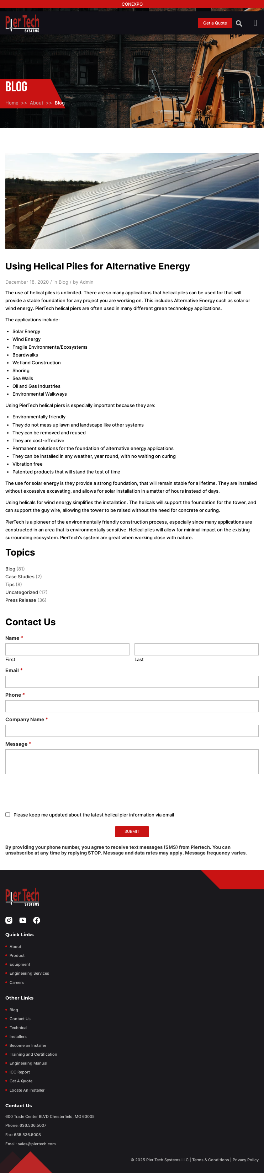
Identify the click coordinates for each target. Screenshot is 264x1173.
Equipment (20, 964)
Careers (17, 982)
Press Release (20, 600)
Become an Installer (28, 1045)
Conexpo (132, 4)
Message (18, 744)
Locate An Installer (27, 1090)
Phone (15, 695)
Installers (18, 1036)
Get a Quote (215, 23)
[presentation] (59, 793)
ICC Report (20, 1072)
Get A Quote (21, 1080)
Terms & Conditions (210, 1159)
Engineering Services (29, 973)
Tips (10, 584)
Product (17, 955)
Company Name (26, 719)
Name (14, 638)
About (36, 103)
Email (14, 670)
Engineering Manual (28, 1063)
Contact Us (20, 1018)
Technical (18, 1027)
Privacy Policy (246, 1159)
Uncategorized (21, 592)
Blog (10, 569)
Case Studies (20, 576)
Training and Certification (33, 1054)
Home (12, 103)
